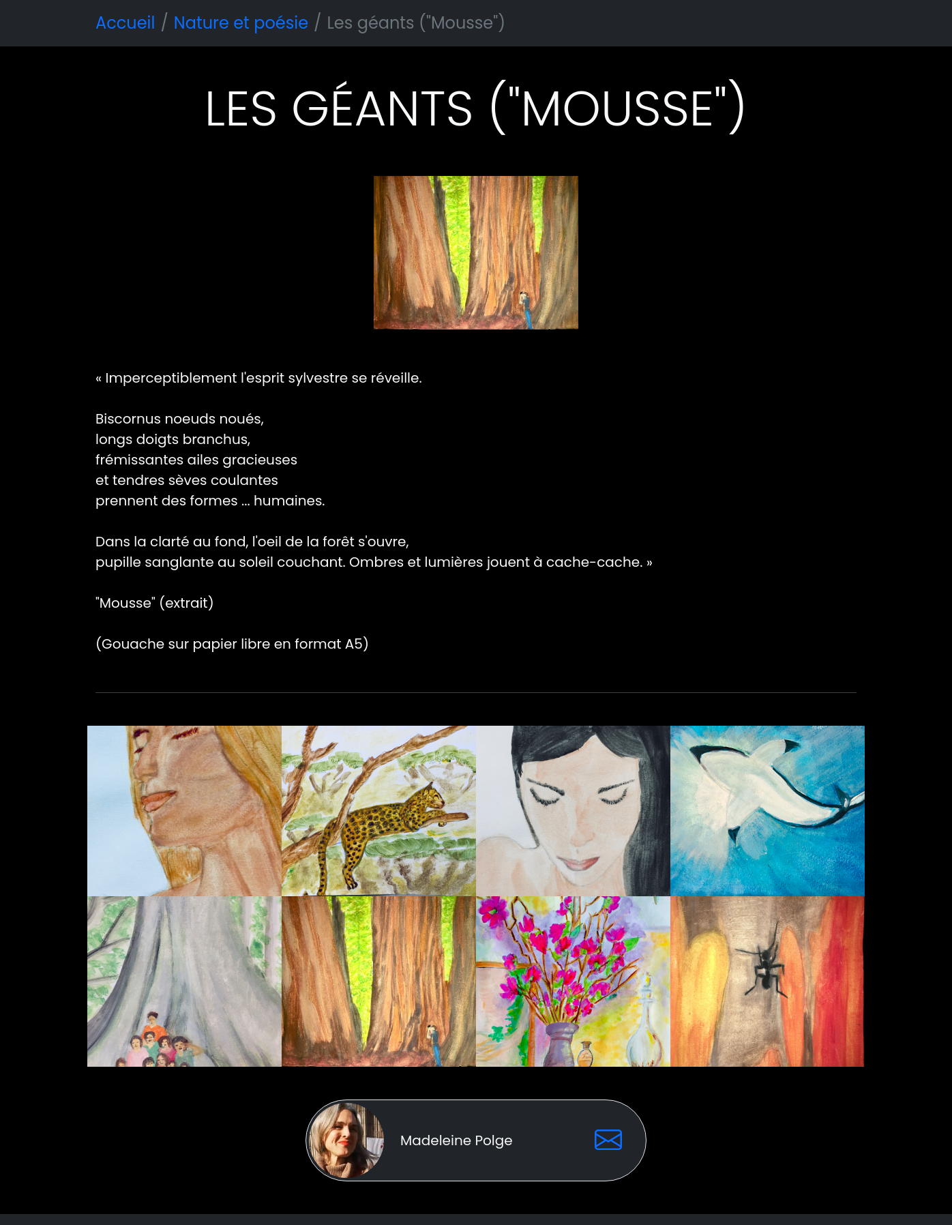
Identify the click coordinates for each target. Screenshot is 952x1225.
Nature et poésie (241, 23)
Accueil (125, 23)
